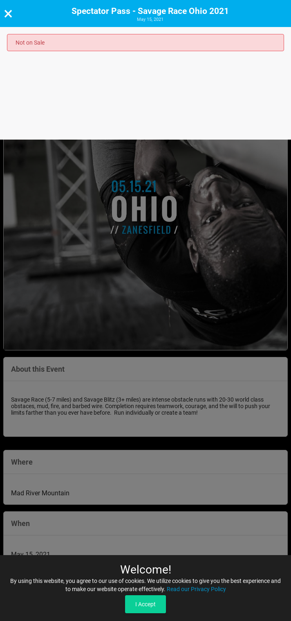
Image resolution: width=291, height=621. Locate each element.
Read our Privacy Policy (196, 589)
